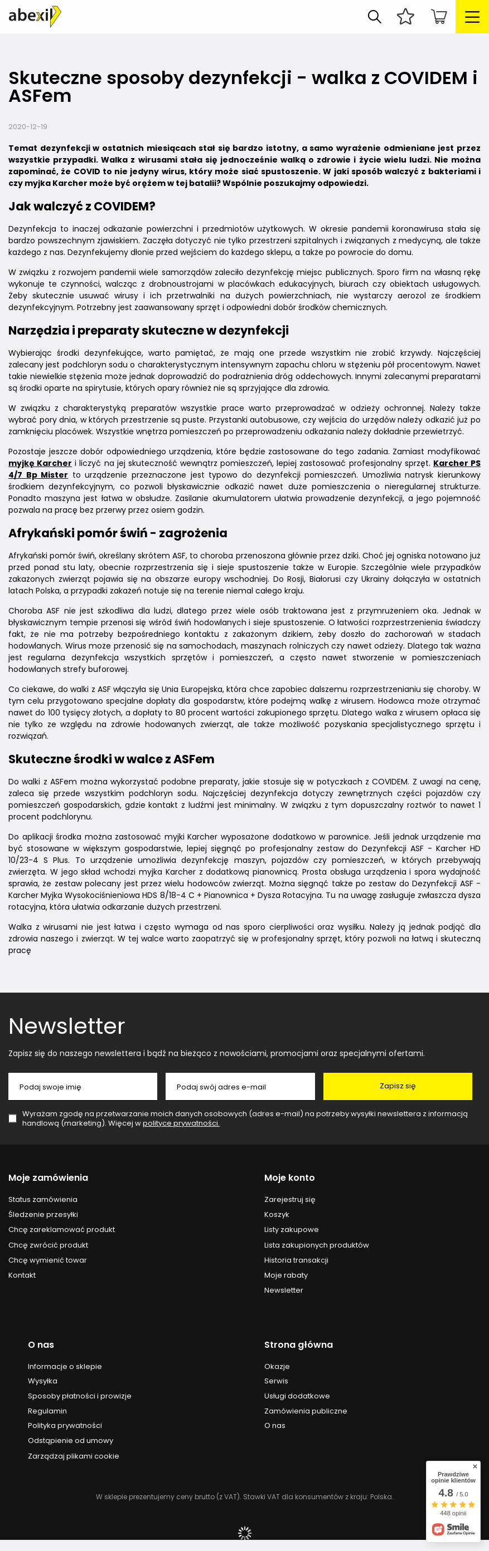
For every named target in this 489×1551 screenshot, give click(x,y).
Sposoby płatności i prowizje (80, 1396)
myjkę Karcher (40, 463)
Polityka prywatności (65, 1425)
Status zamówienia (43, 1199)
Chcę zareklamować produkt (61, 1229)
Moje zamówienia (48, 1178)
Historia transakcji (296, 1260)
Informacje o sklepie (65, 1366)
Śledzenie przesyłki (43, 1214)
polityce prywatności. (181, 1123)
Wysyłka (42, 1381)
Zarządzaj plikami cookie (73, 1456)
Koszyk (276, 1214)
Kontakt (22, 1275)
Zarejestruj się (290, 1199)
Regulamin (47, 1411)
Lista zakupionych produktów (316, 1245)
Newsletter (66, 1026)
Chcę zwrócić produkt (48, 1245)
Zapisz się (398, 1086)
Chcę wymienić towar (47, 1260)
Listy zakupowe (291, 1229)
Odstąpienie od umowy (70, 1440)
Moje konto (289, 1178)
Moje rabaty (286, 1275)
